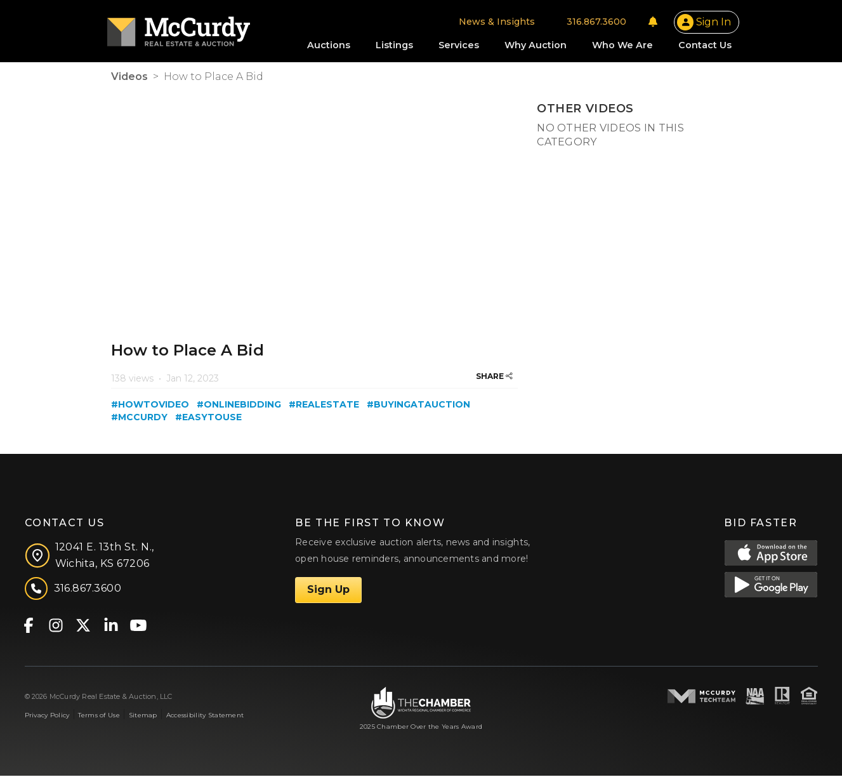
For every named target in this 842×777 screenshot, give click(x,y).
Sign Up (328, 591)
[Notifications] (649, 22)
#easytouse (208, 417)
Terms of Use (98, 716)
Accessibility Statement (205, 716)
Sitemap (143, 716)
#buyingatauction (418, 405)
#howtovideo (150, 405)
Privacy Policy (47, 716)
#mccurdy (139, 417)
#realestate (324, 405)
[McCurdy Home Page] (181, 28)
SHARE (494, 377)
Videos (129, 78)
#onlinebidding (239, 405)
